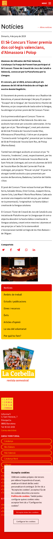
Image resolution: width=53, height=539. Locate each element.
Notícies (8, 287)
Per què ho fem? (12, 335)
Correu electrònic (9, 430)
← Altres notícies (44, 27)
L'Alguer (7, 464)
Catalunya (8, 441)
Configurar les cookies (25, 521)
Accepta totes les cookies (27, 512)
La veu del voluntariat (15, 328)
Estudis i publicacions (15, 301)
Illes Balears (9, 447)
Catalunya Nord (11, 458)
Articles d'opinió (12, 322)
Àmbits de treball (13, 294)
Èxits (6, 315)
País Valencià (9, 452)
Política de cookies (20, 496)
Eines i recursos (12, 308)
